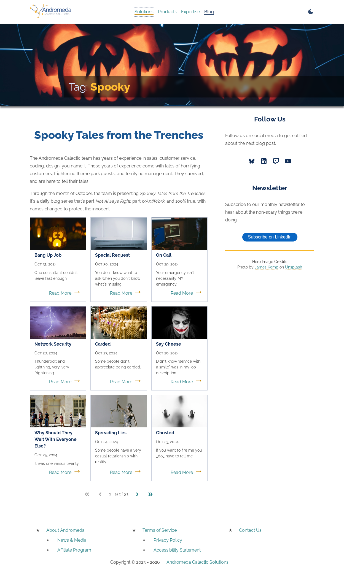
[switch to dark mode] (310, 11)
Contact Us (250, 530)
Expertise (190, 11)
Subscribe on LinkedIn (270, 237)
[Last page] (150, 494)
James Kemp (266, 267)
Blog (209, 11)
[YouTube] (288, 161)
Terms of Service (160, 530)
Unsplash (293, 267)
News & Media (72, 540)
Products (167, 11)
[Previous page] (100, 494)
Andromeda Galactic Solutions (197, 562)
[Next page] (137, 494)
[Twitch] (276, 161)
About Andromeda (65, 530)
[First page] (87, 494)
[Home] (50, 11)
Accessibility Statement (177, 550)
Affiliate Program (74, 550)
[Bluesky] (252, 161)
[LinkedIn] (264, 161)
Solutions (144, 11)
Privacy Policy (168, 540)
